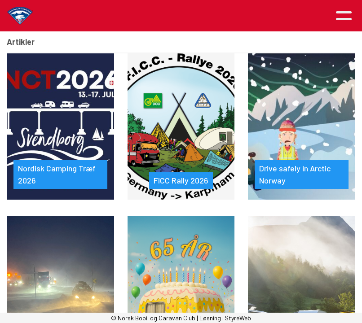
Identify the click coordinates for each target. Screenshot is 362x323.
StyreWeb (238, 318)
